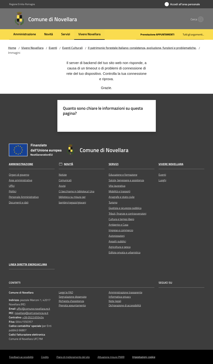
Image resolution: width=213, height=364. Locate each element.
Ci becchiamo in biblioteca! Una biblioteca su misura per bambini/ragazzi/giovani (76, 196)
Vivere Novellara (32, 47)
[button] (200, 19)
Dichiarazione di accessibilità (125, 305)
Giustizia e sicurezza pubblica (125, 208)
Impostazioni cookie (143, 357)
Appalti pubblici (117, 241)
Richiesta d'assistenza (71, 301)
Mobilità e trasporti (119, 191)
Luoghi (162, 180)
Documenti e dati (18, 202)
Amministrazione (21, 164)
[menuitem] (24, 34)
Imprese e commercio (121, 230)
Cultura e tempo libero (121, 219)
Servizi (114, 164)
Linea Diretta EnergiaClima (28, 264)
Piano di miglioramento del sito (73, 357)
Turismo (113, 202)
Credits (45, 357)
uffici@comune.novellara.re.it (33, 309)
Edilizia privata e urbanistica (124, 252)
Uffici (12, 186)
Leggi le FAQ (66, 292)
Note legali (115, 301)
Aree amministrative (20, 180)
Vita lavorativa (117, 186)
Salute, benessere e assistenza (126, 180)
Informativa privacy (120, 297)
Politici (12, 191)
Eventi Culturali (72, 47)
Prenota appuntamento (72, 305)
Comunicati (65, 180)
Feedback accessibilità (21, 357)
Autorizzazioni (117, 236)
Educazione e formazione (123, 175)
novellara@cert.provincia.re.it (31, 313)
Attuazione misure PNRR (111, 357)
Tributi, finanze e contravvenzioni (127, 213)
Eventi (53, 47)
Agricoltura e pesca (120, 247)
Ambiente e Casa (118, 225)
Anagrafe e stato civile (121, 197)
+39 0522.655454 (33, 317)
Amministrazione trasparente (125, 292)
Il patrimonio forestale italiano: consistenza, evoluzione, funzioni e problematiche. (142, 47)
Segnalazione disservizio (72, 297)
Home (12, 47)
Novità (68, 164)
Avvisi (62, 186)
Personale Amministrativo (24, 197)
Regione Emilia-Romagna (22, 4)
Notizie (63, 175)
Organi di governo (19, 175)
